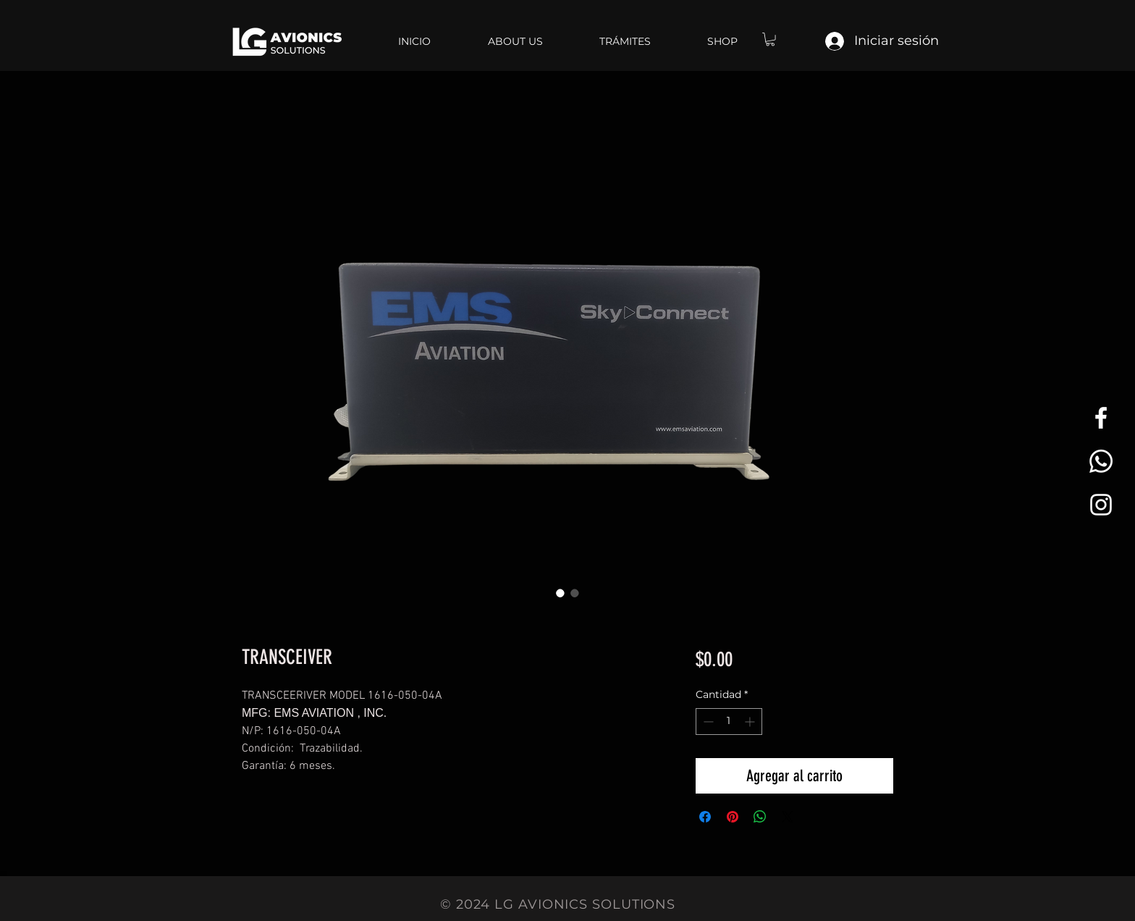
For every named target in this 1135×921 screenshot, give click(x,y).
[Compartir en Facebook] (705, 816)
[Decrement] (707, 721)
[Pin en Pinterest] (732, 816)
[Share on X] (787, 816)
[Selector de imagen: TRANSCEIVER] (560, 593)
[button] (770, 39)
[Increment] (751, 721)
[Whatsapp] (1101, 461)
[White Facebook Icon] (1101, 417)
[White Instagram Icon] (1101, 504)
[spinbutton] (729, 721)
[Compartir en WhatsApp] (760, 816)
